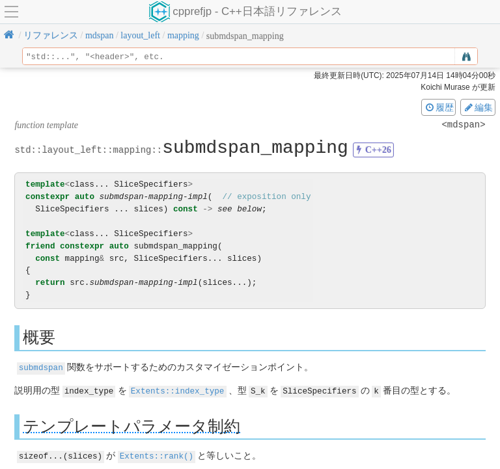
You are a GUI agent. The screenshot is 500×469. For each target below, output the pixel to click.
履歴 (439, 107)
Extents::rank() (156, 455)
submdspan (41, 367)
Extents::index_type (178, 389)
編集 (478, 107)
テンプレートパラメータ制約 (131, 425)
